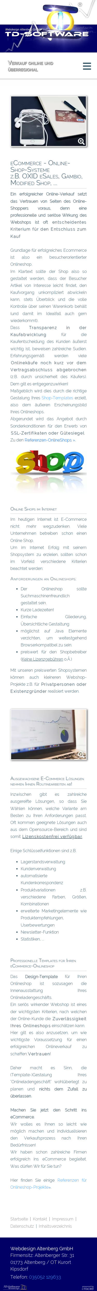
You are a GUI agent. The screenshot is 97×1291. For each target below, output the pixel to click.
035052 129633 (45, 1277)
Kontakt (40, 1219)
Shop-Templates (57, 397)
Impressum (62, 1219)
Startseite (19, 1219)
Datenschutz (22, 1226)
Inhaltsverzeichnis (55, 1226)
